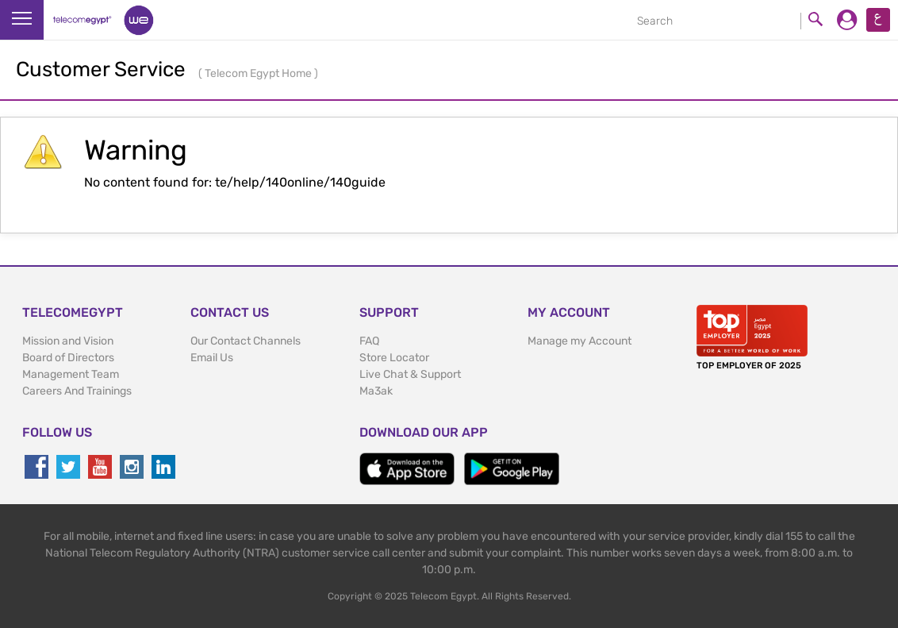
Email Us (211, 357)
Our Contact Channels (245, 341)
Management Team (70, 374)
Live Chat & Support (410, 374)
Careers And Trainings (77, 391)
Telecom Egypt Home (259, 73)
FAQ (369, 341)
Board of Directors (68, 357)
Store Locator (394, 357)
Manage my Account (579, 341)
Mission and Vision (67, 341)
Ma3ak (376, 391)
